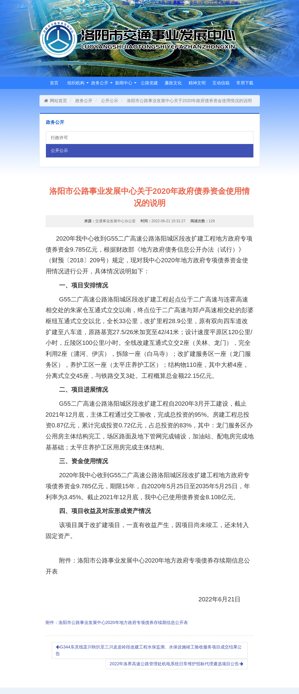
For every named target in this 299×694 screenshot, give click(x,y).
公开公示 (109, 100)
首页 (54, 82)
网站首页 (55, 100)
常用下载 (244, 82)
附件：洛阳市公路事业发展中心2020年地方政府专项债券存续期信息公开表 (117, 622)
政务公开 (102, 82)
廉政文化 (173, 82)
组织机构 (78, 82)
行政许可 (59, 137)
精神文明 (197, 82)
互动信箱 (221, 82)
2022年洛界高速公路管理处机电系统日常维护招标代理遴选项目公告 (176, 663)
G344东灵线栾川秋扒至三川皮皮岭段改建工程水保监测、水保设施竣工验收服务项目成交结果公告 (149, 650)
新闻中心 (125, 82)
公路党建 (149, 82)
